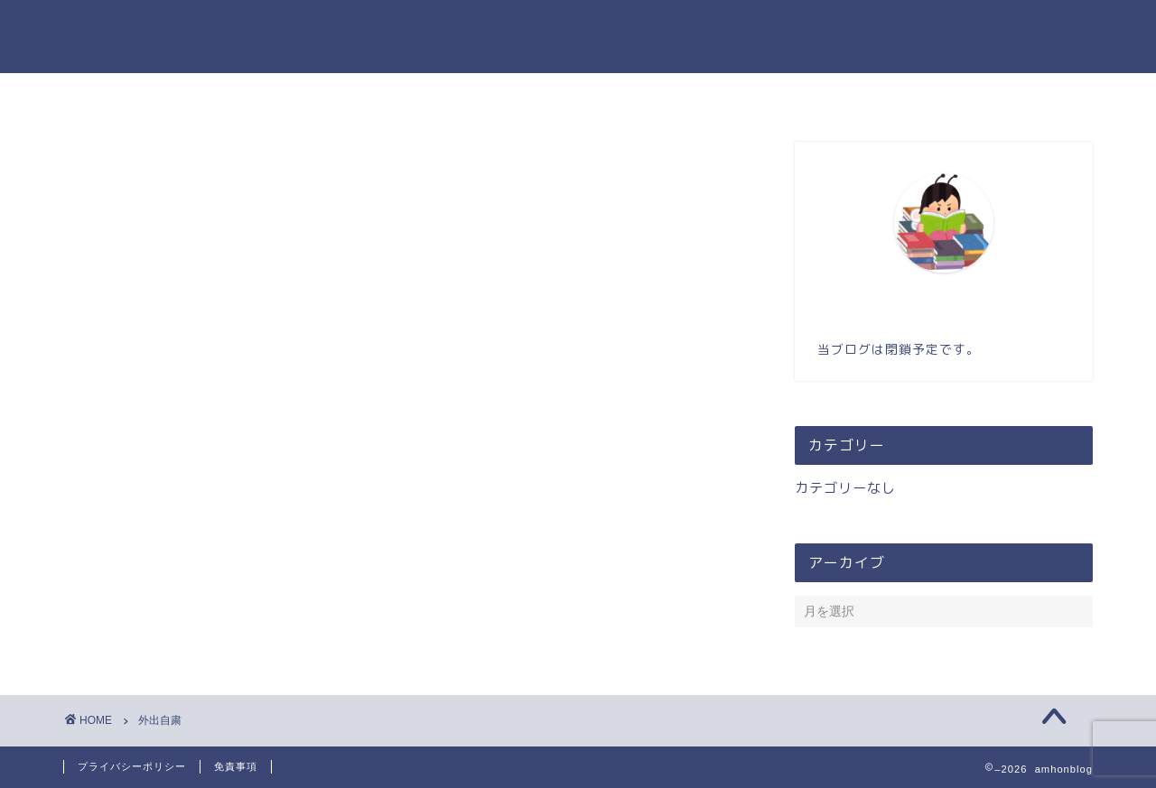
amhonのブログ (578, 36)
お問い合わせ (684, 95)
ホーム (452, 95)
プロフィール (558, 95)
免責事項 (235, 766)
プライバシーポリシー (132, 766)
